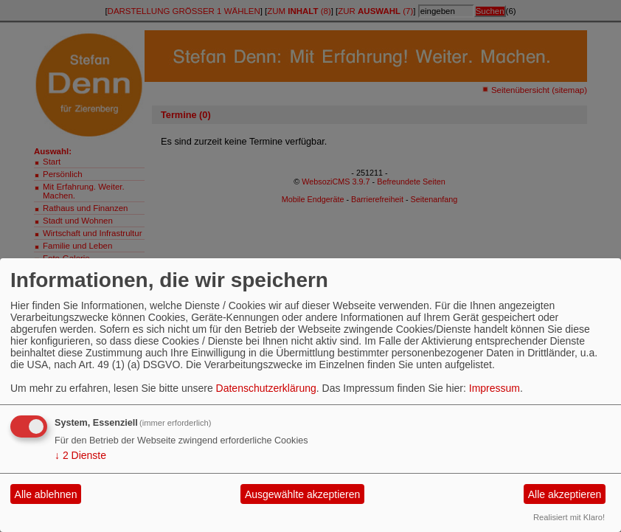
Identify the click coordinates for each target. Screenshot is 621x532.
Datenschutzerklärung (266, 388)
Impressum (494, 388)
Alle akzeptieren (565, 494)
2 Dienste (80, 455)
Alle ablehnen (46, 494)
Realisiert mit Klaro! (569, 517)
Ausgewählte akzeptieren (302, 494)
